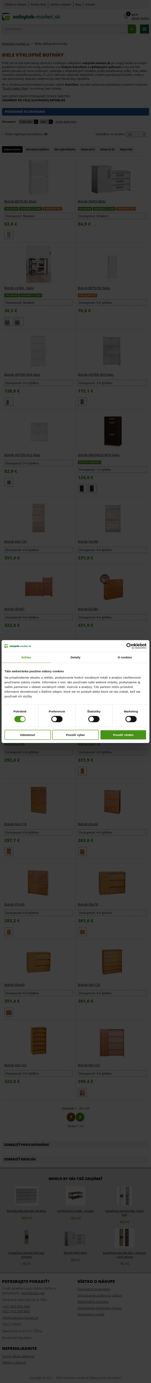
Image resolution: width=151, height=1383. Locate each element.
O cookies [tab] (125, 657)
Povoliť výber (75, 734)
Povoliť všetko (123, 734)
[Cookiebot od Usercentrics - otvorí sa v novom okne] (129, 646)
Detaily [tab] (75, 657)
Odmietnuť (27, 734)
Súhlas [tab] (26, 657)
